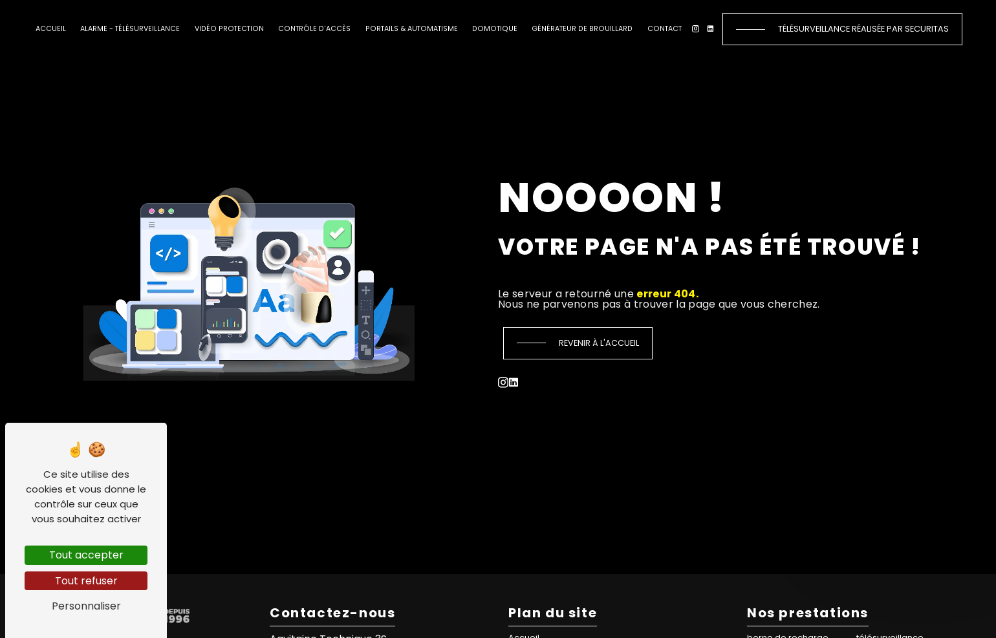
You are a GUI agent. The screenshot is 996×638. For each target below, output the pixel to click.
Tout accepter (86, 555)
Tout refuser (86, 580)
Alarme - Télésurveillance (130, 29)
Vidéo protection (229, 29)
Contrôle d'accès (314, 29)
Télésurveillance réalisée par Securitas (863, 28)
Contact (664, 29)
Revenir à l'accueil (599, 342)
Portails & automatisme (411, 29)
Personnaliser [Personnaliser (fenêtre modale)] (86, 606)
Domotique (494, 29)
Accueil (51, 29)
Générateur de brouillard (582, 29)
